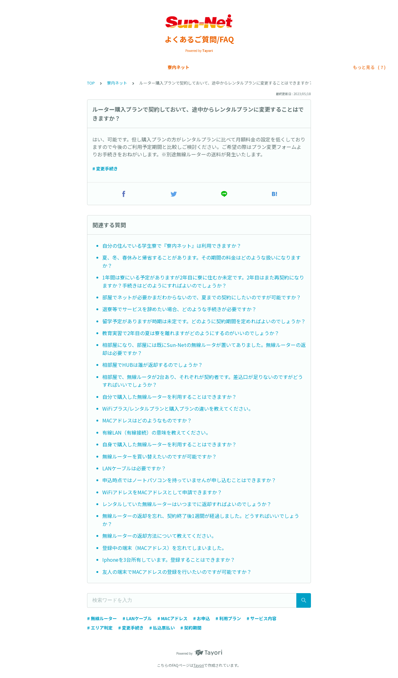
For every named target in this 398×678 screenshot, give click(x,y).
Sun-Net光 (63, 67)
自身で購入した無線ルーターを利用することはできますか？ (169, 444)
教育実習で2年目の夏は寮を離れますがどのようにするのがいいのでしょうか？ (190, 333)
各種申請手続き (162, 67)
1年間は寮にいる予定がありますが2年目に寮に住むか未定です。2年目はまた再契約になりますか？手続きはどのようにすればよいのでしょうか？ (203, 281)
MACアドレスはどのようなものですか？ (147, 420)
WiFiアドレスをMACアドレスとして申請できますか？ (162, 492)
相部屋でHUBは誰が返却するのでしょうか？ (152, 364)
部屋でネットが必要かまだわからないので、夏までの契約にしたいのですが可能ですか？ (201, 297)
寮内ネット (32, 67)
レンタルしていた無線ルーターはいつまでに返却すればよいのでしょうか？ (186, 504)
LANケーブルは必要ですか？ (134, 468)
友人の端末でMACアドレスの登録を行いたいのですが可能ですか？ (177, 571)
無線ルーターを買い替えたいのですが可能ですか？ (159, 456)
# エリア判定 (100, 628)
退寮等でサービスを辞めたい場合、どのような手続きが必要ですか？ (179, 309)
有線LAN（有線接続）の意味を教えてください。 (156, 432)
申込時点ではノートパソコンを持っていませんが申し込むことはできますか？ (189, 480)
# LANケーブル (137, 618)
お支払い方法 (125, 67)
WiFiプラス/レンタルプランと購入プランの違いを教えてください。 (177, 408)
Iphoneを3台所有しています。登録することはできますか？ (168, 559)
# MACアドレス (172, 618)
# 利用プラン (228, 618)
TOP (91, 83)
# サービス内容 (261, 618)
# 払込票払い (162, 628)
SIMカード (93, 67)
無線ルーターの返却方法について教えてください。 (159, 535)
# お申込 (201, 618)
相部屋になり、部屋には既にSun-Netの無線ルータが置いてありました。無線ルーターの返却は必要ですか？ (204, 349)
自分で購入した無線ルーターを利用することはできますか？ (169, 396)
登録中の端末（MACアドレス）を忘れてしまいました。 (164, 547)
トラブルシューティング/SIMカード (301, 67)
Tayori (198, 665)
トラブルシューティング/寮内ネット (221, 67)
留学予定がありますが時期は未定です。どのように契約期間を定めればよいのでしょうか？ (204, 321)
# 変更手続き (105, 168)
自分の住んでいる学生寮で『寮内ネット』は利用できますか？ (171, 245)
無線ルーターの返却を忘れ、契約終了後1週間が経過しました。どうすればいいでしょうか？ (200, 520)
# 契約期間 (190, 628)
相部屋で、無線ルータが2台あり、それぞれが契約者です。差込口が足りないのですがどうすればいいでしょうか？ (202, 381)
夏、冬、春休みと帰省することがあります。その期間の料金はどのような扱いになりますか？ (201, 261)
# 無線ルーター (102, 618)
